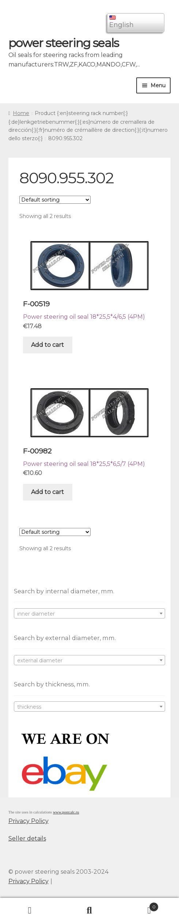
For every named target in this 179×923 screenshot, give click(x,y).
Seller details (27, 838)
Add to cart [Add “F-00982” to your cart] (47, 492)
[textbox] (89, 614)
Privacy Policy (28, 820)
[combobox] (89, 613)
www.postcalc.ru (66, 812)
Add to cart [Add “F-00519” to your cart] (47, 344)
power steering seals (63, 43)
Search (89, 910)
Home (21, 113)
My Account (30, 910)
